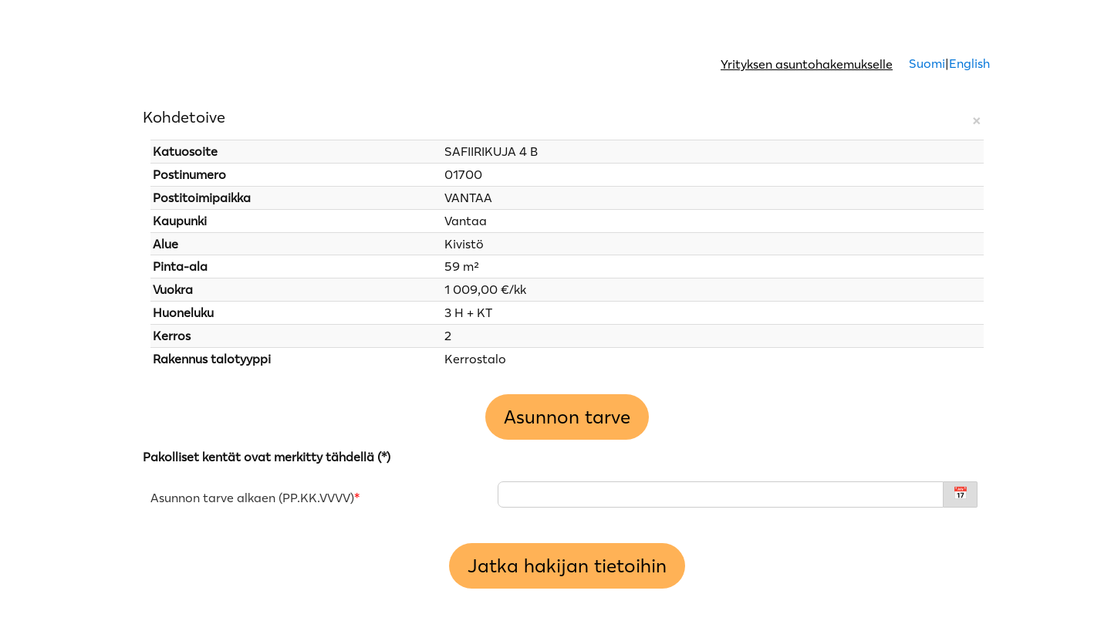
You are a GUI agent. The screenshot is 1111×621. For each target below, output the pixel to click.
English (969, 63)
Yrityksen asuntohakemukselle (807, 64)
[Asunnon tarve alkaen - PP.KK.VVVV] (721, 494)
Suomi (925, 63)
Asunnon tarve (567, 417)
